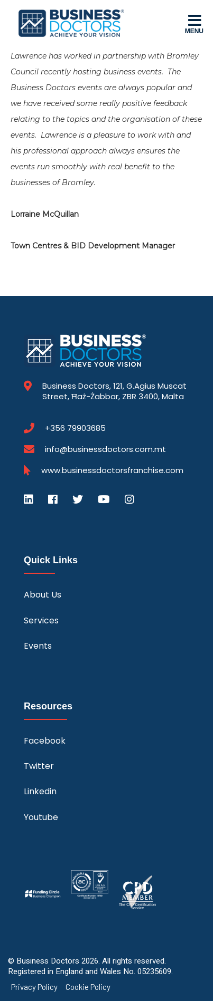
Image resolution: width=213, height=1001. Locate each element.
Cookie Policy (88, 987)
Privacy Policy (34, 987)
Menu (194, 24)
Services (41, 620)
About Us (42, 595)
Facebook (45, 741)
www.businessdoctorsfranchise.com (112, 470)
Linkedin (40, 791)
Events (38, 646)
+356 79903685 (75, 428)
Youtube (41, 817)
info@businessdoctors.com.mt (105, 449)
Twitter (39, 766)
